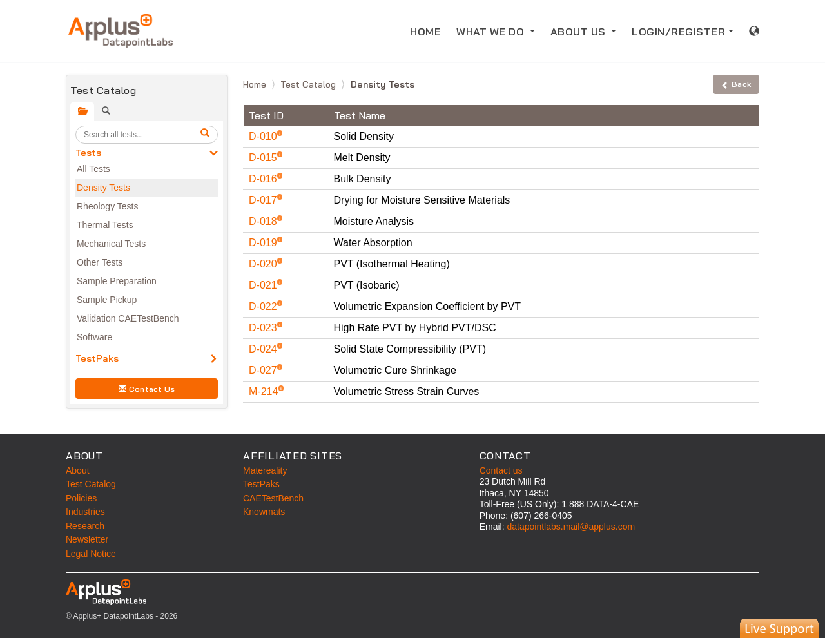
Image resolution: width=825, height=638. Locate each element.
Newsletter (87, 539)
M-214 (265, 391)
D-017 (264, 200)
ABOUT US (579, 31)
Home (256, 84)
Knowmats (264, 512)
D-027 (264, 370)
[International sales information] (754, 31)
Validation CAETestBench (128, 318)
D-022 (264, 306)
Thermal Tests (105, 225)
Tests (88, 152)
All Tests (93, 169)
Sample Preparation (117, 281)
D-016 (264, 178)
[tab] (82, 111)
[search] (207, 134)
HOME (425, 31)
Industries (85, 512)
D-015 (264, 157)
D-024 (264, 348)
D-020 (264, 263)
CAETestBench (273, 498)
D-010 (264, 136)
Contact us (501, 470)
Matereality (265, 470)
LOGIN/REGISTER (678, 31)
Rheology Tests (107, 206)
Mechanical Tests (111, 243)
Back (736, 84)
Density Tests (103, 187)
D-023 (264, 327)
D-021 (264, 285)
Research (85, 526)
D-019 (264, 242)
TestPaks (97, 358)
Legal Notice (91, 553)
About (78, 470)
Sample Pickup (107, 300)
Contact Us (147, 389)
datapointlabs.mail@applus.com (571, 526)
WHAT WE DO (491, 31)
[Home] (120, 30)
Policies (81, 498)
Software (94, 337)
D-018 (264, 221)
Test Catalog (309, 84)
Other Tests (99, 262)
